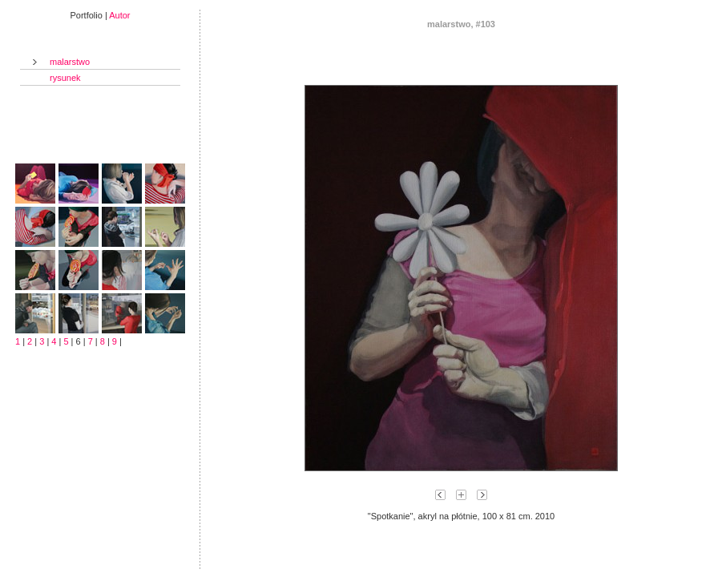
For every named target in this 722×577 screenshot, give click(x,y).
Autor (119, 15)
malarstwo (70, 62)
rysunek (65, 78)
